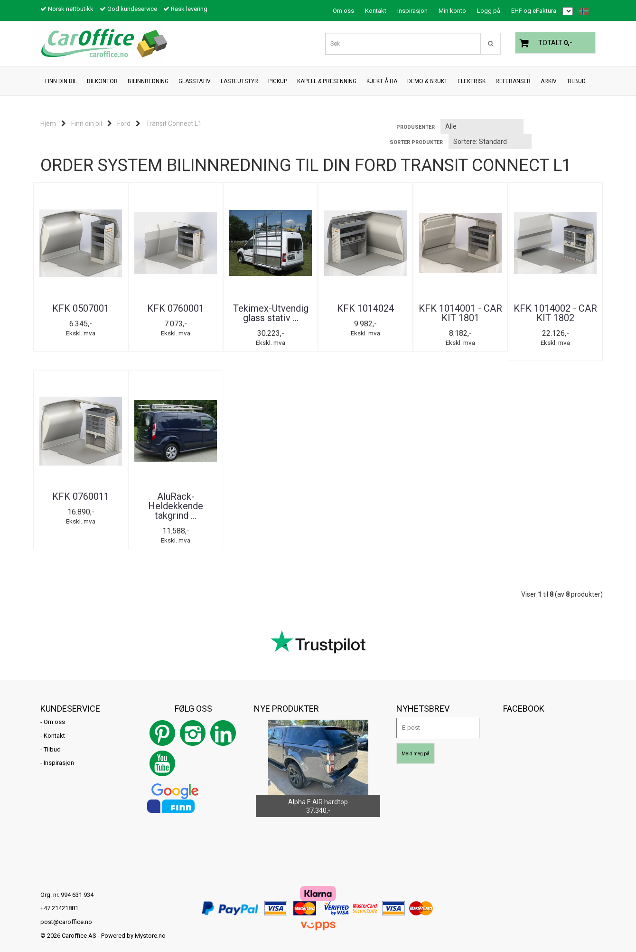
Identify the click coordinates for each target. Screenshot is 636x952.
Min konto (452, 10)
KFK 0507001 (80, 308)
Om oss (343, 10)
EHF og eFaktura (533, 10)
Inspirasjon (412, 10)
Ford (124, 123)
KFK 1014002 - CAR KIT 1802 (555, 313)
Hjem (48, 123)
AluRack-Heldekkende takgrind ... (175, 496)
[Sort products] (490, 141)
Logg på (488, 10)
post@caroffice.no (66, 912)
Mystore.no (150, 926)
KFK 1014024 (365, 308)
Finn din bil (86, 123)
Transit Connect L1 (174, 123)
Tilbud (52, 739)
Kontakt (375, 10)
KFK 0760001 (175, 308)
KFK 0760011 (80, 487)
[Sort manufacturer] (482, 126)
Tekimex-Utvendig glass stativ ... (271, 313)
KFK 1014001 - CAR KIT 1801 (460, 313)
